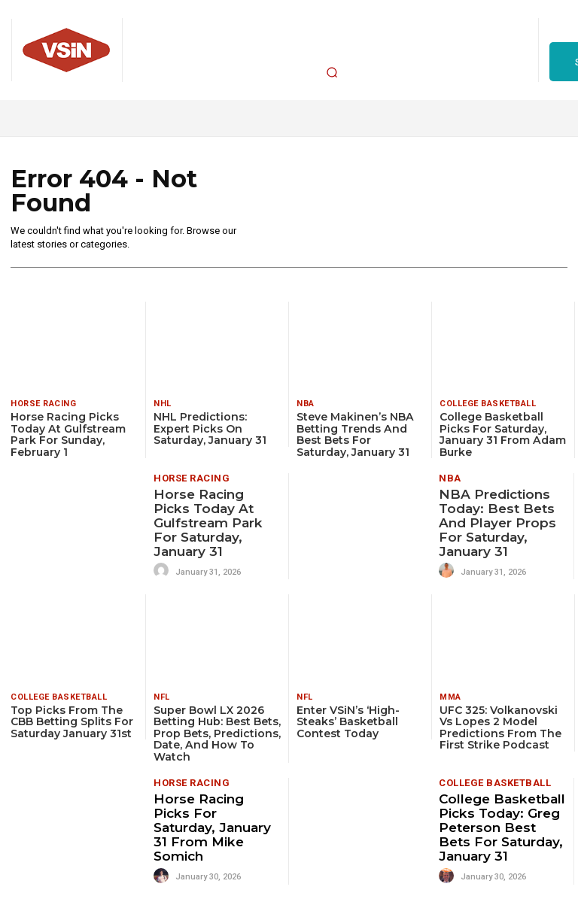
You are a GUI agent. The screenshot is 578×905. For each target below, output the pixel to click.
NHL (163, 403)
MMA (450, 695)
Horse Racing (43, 403)
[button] (332, 72)
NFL (162, 695)
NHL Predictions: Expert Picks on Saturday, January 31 (210, 428)
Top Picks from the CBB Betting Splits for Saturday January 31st (72, 720)
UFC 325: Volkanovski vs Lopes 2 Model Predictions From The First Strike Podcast (500, 726)
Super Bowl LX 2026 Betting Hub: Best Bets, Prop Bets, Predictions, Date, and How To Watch (217, 732)
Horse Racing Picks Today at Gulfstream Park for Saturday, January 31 (208, 522)
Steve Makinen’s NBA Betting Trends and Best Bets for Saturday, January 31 (355, 434)
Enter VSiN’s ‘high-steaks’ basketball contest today (348, 720)
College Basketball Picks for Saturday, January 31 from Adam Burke (502, 434)
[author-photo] (163, 570)
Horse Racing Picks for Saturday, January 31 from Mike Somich (217, 820)
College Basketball (488, 403)
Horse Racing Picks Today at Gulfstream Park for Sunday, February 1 (68, 434)
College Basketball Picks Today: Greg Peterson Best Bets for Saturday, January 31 (501, 825)
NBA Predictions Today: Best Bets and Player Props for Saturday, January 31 (497, 522)
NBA (306, 403)
